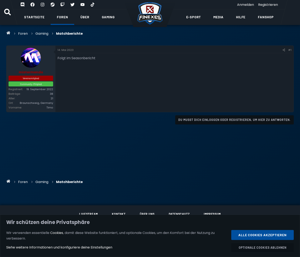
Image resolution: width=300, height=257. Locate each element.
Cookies (56, 232)
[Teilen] (284, 50)
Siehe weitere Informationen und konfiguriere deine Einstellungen (59, 247)
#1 (289, 50)
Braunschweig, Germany (36, 103)
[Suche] (7, 12)
